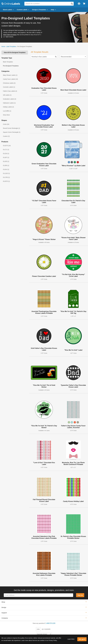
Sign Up (80, 595)
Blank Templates (8, 62)
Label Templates (11, 46)
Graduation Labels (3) (9, 99)
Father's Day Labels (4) (10, 91)
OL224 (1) (6, 153)
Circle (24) (6, 124)
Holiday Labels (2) (8, 107)
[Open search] (72, 3)
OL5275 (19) (7, 145)
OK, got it (82, 639)
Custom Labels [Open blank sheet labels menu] (23, 9)
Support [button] (4, 613)
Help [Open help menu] (53, 9)
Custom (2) (6, 136)
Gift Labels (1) (7, 95)
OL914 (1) (6, 169)
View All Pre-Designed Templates (15, 52)
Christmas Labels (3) (9, 83)
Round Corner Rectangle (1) (11, 128)
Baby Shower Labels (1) (10, 75)
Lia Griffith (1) (7, 111)
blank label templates (9, 34)
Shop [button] (3, 602)
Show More (6, 115)
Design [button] (4, 607)
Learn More (71, 639)
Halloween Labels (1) (9, 103)
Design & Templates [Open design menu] (40, 9)
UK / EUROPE (46, 629)
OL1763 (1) (6, 177)
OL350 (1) (6, 165)
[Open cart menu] (84, 3)
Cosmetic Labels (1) (9, 87)
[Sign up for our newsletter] (38, 595)
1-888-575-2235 (50, 623)
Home (3, 46)
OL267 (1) (6, 157)
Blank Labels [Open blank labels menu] (8, 9)
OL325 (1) (6, 161)
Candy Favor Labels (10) (10, 79)
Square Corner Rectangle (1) (11, 132)
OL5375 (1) (6, 181)
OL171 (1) (6, 149)
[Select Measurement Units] (44, 634)
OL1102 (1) (6, 173)
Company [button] (5, 618)
